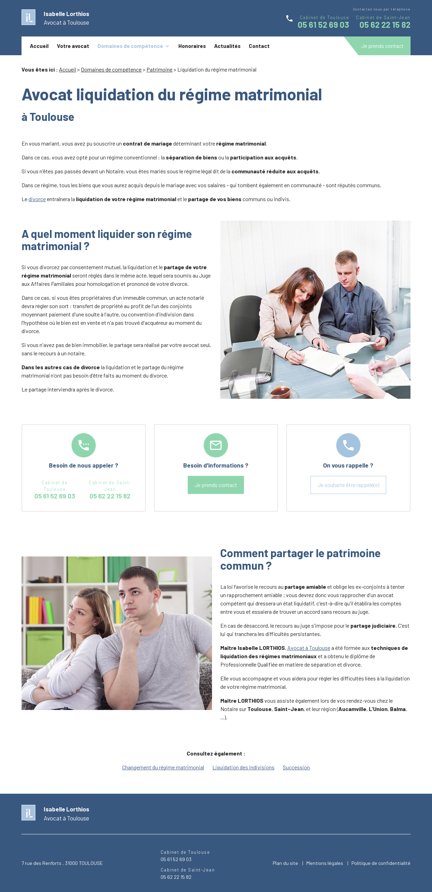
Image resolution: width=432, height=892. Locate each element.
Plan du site (285, 863)
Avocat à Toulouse (308, 647)
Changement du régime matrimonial (163, 767)
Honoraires (192, 45)
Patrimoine (159, 69)
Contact (259, 45)
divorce (37, 199)
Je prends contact (382, 45)
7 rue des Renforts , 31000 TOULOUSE (62, 863)
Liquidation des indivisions (243, 767)
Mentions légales (324, 863)
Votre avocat (73, 45)
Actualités (227, 45)
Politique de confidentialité (380, 863)
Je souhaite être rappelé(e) (348, 484)
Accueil (39, 45)
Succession (296, 767)
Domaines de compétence (130, 45)
